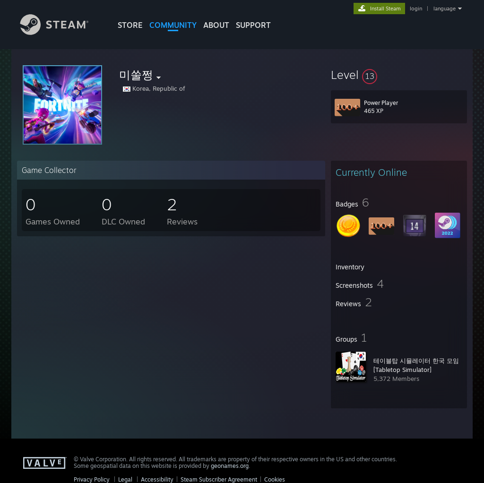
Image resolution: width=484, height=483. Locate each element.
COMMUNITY (173, 25)
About (216, 25)
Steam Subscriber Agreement (219, 479)
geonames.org (230, 465)
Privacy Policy (92, 479)
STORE (130, 25)
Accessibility (157, 479)
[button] (399, 74)
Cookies (274, 479)
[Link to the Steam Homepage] (61, 32)
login (416, 8)
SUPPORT (253, 25)
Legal (125, 479)
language (444, 8)
